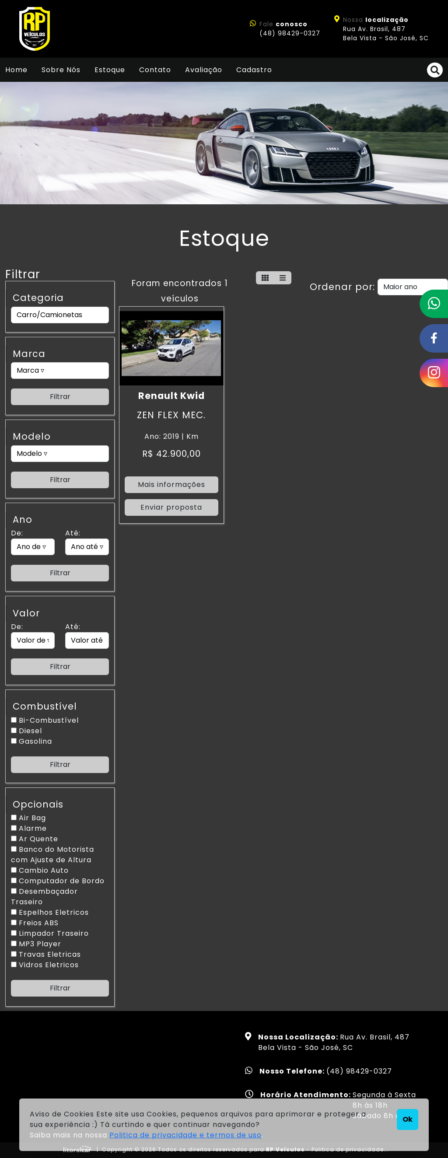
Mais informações (171, 484)
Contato (155, 70)
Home (16, 70)
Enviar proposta (171, 507)
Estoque (109, 70)
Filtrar (60, 397)
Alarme (29, 828)
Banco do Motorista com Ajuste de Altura (52, 854)
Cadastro (254, 70)
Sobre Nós (61, 70)
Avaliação (203, 70)
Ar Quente (34, 839)
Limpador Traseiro (50, 933)
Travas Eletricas (46, 954)
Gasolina (31, 741)
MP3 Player (36, 944)
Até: (72, 533)
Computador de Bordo (58, 881)
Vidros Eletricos (45, 965)
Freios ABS (35, 923)
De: (17, 533)
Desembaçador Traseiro (44, 896)
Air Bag (28, 818)
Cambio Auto (40, 870)
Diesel (26, 731)
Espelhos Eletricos (50, 912)
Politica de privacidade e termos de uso (185, 1135)
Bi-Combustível (45, 720)
